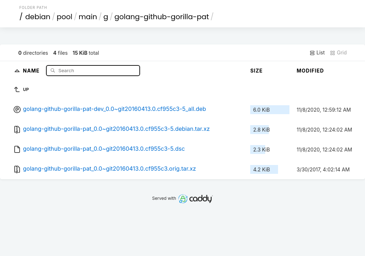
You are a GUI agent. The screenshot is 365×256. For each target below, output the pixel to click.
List (317, 52)
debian (38, 17)
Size (256, 71)
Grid (338, 52)
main (88, 17)
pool (64, 17)
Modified (310, 71)
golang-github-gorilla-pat (161, 17)
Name (32, 70)
